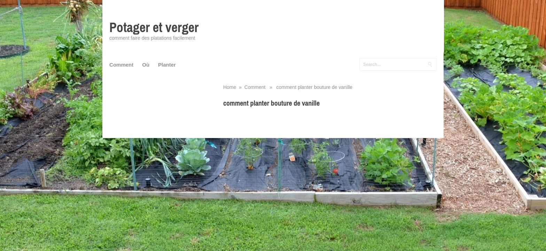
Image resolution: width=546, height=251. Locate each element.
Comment (121, 65)
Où (145, 65)
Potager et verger (153, 27)
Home (229, 87)
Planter (167, 65)
